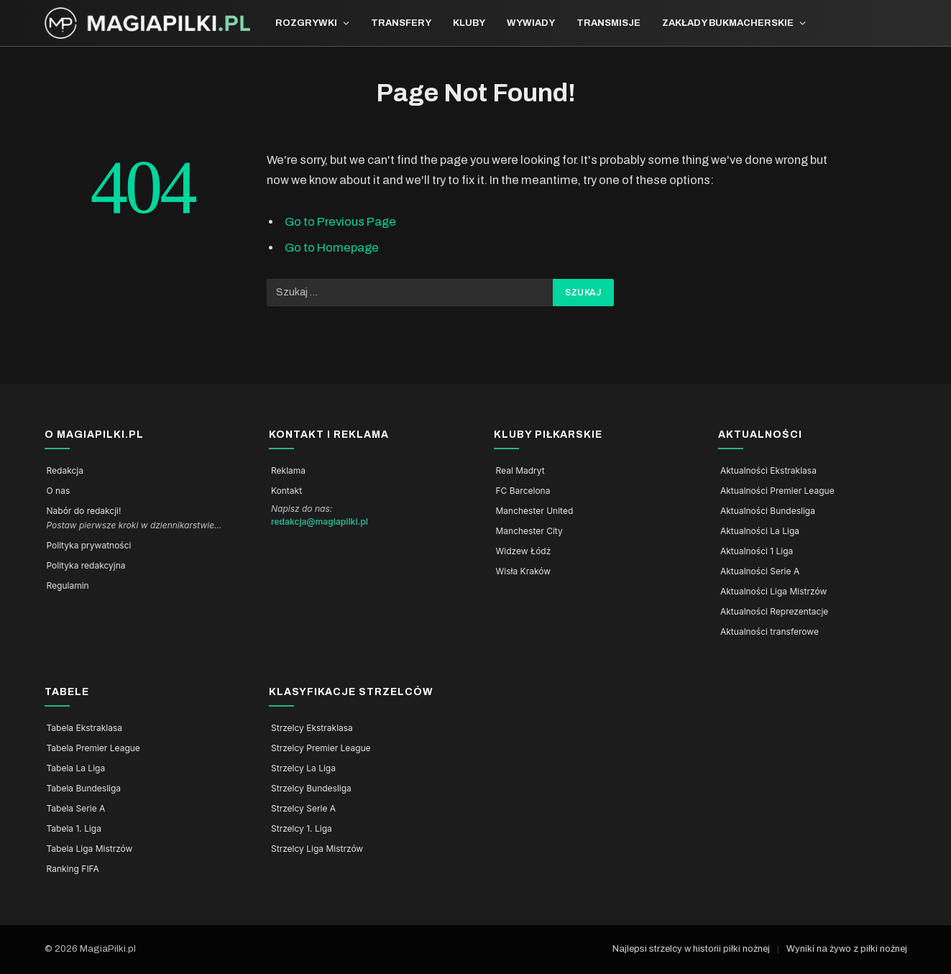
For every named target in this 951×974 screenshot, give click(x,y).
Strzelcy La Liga (303, 768)
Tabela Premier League (93, 748)
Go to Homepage (332, 247)
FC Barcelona (523, 491)
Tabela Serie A (76, 809)
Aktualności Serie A (759, 571)
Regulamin (68, 586)
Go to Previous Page (340, 221)
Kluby (469, 23)
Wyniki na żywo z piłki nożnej (846, 949)
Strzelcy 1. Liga (301, 829)
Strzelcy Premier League (321, 748)
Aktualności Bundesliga (767, 511)
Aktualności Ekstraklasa (768, 471)
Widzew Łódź (523, 551)
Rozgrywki (306, 23)
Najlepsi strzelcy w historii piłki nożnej (691, 949)
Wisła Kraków (523, 571)
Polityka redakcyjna (86, 566)
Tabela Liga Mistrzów (90, 849)
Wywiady (531, 23)
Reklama (288, 471)
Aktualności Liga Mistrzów (773, 592)
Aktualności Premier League (777, 491)
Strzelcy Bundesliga (311, 789)
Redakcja (65, 471)
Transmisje (608, 23)
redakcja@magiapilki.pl (319, 522)
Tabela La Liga (76, 768)
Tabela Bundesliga (84, 789)
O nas (58, 491)
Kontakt (286, 491)
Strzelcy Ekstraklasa (312, 728)
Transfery (401, 23)
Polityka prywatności (89, 546)
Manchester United (535, 511)
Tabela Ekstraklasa (85, 728)
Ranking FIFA (73, 869)
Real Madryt (520, 471)
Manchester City (529, 531)
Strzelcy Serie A (303, 809)
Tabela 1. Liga (74, 829)
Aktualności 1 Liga (756, 551)
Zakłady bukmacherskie (728, 23)
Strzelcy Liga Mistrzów (317, 849)
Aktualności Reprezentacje (774, 612)
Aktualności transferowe (769, 632)
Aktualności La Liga (759, 531)
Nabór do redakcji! (84, 511)
